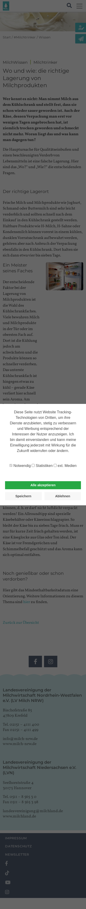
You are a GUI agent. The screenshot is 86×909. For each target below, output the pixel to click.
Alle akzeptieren (43, 485)
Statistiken (42, 466)
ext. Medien (65, 466)
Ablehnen (62, 496)
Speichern (23, 496)
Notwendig (20, 466)
